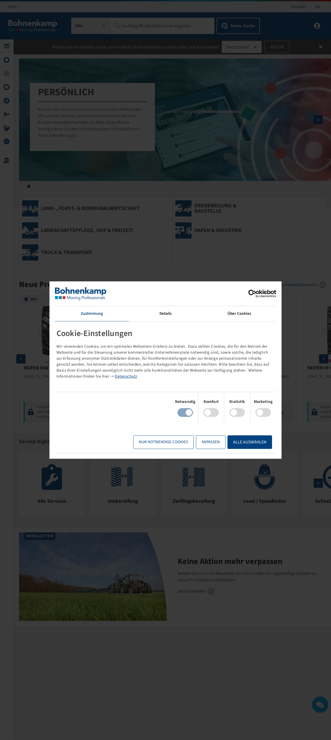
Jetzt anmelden (192, 591)
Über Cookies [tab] (239, 313)
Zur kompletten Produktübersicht (286, 285)
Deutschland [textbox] (237, 47)
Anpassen (210, 442)
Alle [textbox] (79, 26)
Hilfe (12, 7)
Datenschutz (126, 376)
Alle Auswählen (249, 442)
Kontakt (298, 7)
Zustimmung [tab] (92, 313)
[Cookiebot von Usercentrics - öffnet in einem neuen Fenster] (252, 293)
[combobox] (91, 26)
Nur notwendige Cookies (163, 442)
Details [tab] (166, 313)
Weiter (277, 47)
